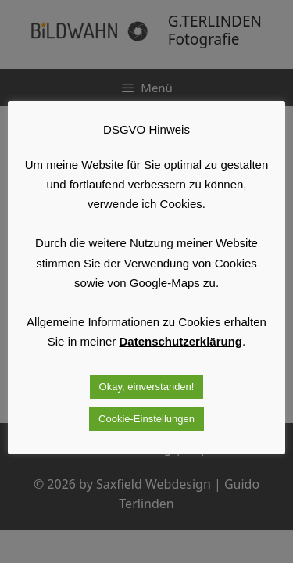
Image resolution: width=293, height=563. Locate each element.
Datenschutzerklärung (181, 341)
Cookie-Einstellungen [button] (146, 419)
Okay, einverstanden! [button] (147, 387)
